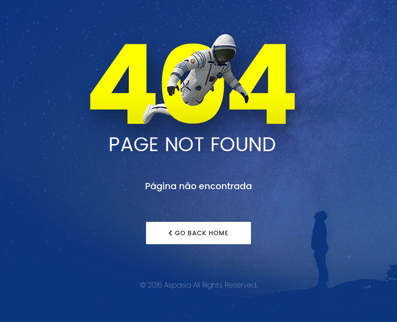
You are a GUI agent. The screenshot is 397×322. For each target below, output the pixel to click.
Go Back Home (198, 233)
